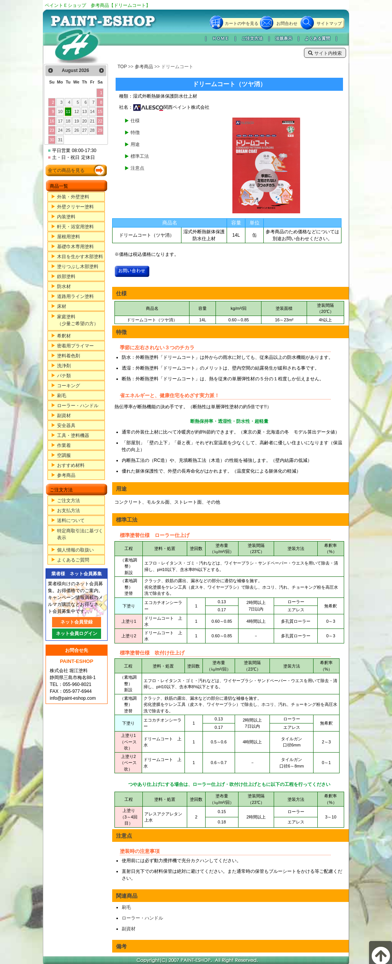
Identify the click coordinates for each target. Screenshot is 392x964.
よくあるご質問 (73, 560)
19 (76, 121)
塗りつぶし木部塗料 (77, 266)
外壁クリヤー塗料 (75, 206)
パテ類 (64, 375)
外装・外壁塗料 (73, 197)
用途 (135, 144)
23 (51, 130)
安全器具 (66, 425)
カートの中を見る (241, 23)
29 (100, 130)
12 (76, 111)
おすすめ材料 (71, 465)
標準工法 (140, 156)
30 (51, 139)
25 (68, 130)
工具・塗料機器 (73, 435)
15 (100, 111)
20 (84, 121)
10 (60, 111)
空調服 (64, 455)
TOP (122, 66)
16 (51, 121)
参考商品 (66, 475)
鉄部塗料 (66, 276)
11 (68, 111)
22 (100, 121)
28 (92, 130)
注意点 (137, 168)
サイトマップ (329, 23)
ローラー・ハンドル (77, 405)
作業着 (64, 445)
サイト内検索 (324, 53)
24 (60, 130)
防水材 (64, 286)
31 (60, 139)
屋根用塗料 (68, 236)
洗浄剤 (64, 365)
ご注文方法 (252, 38)
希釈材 (64, 336)
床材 (61, 306)
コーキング (68, 385)
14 (92, 111)
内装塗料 (66, 216)
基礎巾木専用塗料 (75, 246)
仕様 (135, 120)
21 (92, 121)
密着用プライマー (75, 346)
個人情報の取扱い (75, 550)
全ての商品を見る (66, 170)
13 (84, 111)
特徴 (135, 132)
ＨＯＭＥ (220, 38)
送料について (71, 520)
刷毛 (61, 395)
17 (60, 121)
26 (76, 130)
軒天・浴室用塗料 (75, 226)
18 (68, 121)
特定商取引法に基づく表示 (80, 534)
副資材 (64, 415)
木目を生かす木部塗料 (80, 256)
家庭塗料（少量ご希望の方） (77, 320)
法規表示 (283, 38)
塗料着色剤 (68, 355)
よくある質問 (317, 38)
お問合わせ (286, 23)
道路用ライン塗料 (75, 296)
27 (84, 130)
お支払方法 (68, 510)
